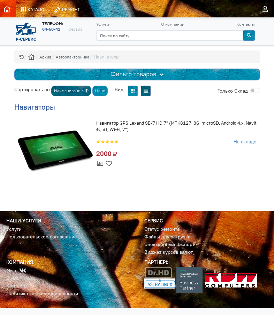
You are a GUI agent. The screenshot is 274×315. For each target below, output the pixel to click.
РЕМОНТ (67, 10)
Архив (45, 57)
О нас (12, 278)
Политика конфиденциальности (42, 294)
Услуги (102, 24)
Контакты (245, 24)
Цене (100, 90)
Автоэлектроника (72, 57)
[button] (22, 57)
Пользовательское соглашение (41, 237)
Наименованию (71, 90)
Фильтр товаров (134, 74)
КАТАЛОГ (34, 9)
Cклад (233, 91)
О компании (172, 24)
